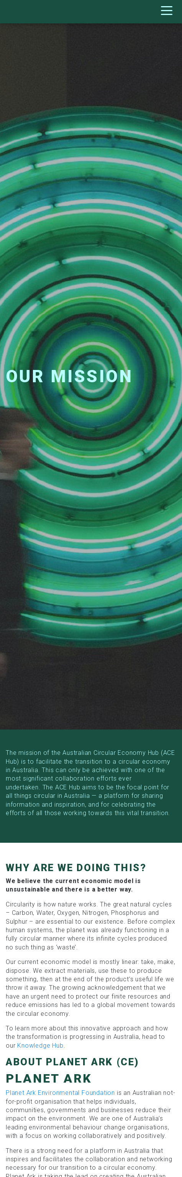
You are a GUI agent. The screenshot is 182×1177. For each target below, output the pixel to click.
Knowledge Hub (40, 1045)
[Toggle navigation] (168, 11)
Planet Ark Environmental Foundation (60, 1092)
